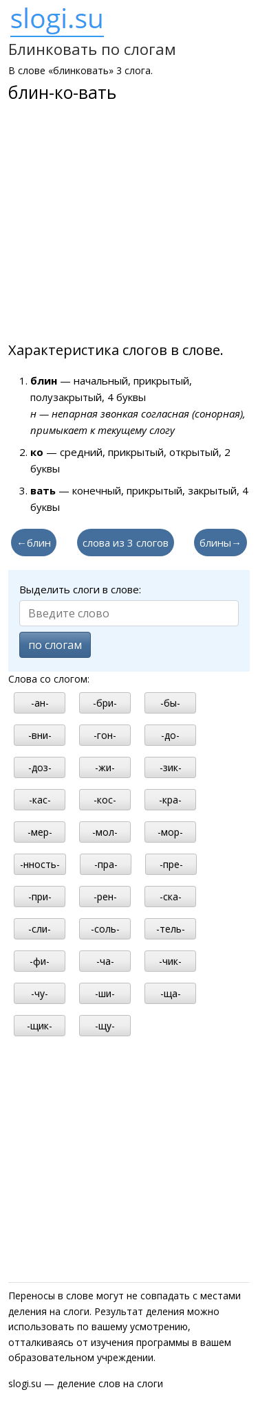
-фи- (40, 961)
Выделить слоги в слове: (80, 589)
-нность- (40, 864)
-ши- (105, 993)
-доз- (40, 767)
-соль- (105, 928)
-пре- (171, 864)
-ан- (40, 702)
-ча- (105, 961)
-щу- (105, 1025)
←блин (34, 542)
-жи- (105, 767)
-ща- (170, 993)
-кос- (105, 799)
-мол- (105, 832)
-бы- (170, 702)
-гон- (105, 735)
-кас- (40, 799)
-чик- (170, 961)
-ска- (171, 896)
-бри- (105, 702)
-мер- (40, 832)
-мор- (170, 832)
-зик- (171, 767)
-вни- (40, 735)
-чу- (39, 993)
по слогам (55, 644)
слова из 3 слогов (126, 542)
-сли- (39, 928)
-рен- (105, 896)
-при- (40, 896)
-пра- (106, 864)
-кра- (170, 799)
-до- (170, 735)
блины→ (220, 542)
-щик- (39, 1025)
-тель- (170, 928)
